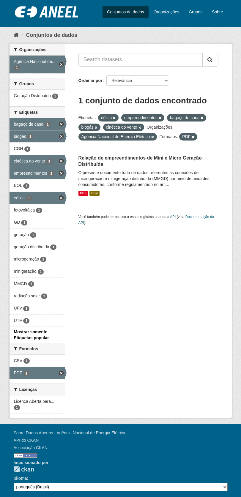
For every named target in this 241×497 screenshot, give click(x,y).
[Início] (16, 35)
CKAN (24, 469)
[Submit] (210, 60)
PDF (83, 193)
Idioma (20, 478)
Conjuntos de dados (125, 12)
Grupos (195, 12)
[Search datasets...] (140, 60)
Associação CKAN (31, 447)
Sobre (217, 12)
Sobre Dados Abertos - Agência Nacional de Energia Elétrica (69, 432)
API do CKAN (26, 440)
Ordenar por (90, 80)
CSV (94, 193)
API (173, 217)
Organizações (166, 12)
